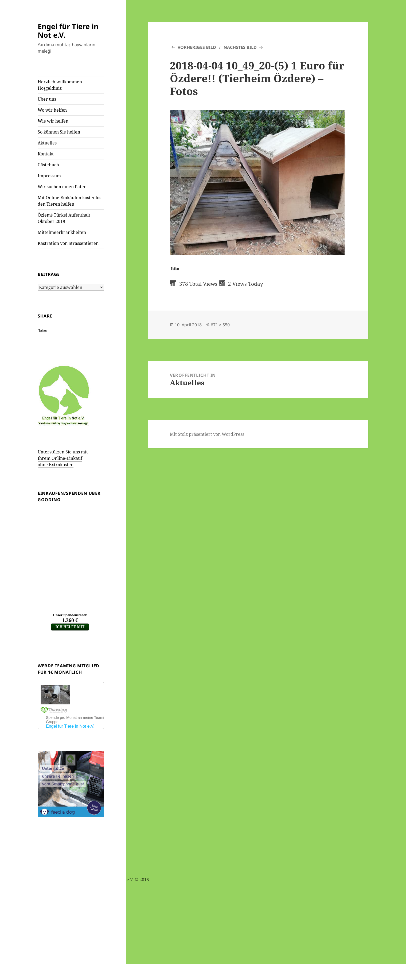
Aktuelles (47, 143)
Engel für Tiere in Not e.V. (68, 30)
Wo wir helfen (52, 110)
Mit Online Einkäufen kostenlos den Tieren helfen (69, 201)
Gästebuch (48, 165)
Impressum (49, 176)
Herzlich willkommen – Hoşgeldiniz (61, 85)
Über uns (47, 99)
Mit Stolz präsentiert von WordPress (207, 434)
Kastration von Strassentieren (68, 243)
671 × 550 (220, 325)
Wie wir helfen (53, 121)
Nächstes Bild (240, 47)
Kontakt (46, 154)
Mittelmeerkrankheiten (62, 232)
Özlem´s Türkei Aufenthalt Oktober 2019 (64, 218)
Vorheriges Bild (197, 47)
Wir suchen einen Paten (62, 187)
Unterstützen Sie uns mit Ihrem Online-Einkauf (63, 458)
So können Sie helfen (59, 132)
